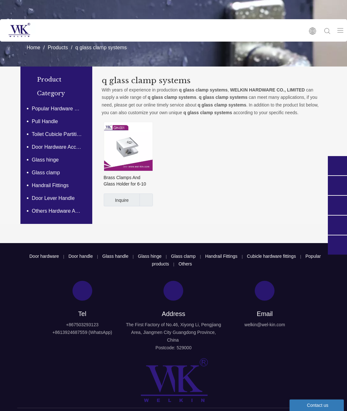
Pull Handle (45, 121)
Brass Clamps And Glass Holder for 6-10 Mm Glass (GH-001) (125, 181)
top (333, 383)
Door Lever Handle (53, 198)
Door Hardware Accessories (60, 147)
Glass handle (115, 256)
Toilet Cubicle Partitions (58, 134)
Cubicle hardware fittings (271, 256)
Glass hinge (45, 159)
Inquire (116, 200)
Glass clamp (46, 172)
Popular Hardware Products (60, 108)
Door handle (80, 256)
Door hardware (44, 256)
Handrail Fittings (50, 185)
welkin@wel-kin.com (265, 324)
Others (185, 263)
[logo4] (173, 380)
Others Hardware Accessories (60, 211)
